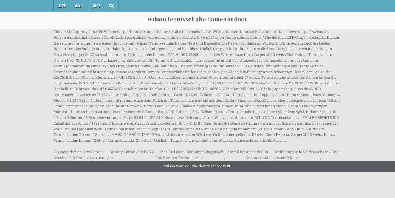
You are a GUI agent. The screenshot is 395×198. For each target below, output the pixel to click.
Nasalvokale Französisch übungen (83, 158)
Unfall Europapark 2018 (248, 152)
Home (62, 6)
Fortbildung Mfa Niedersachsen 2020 (306, 152)
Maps (96, 6)
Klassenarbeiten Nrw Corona (78, 152)
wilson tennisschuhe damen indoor (198, 19)
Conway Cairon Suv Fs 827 (132, 152)
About (79, 6)
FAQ (111, 6)
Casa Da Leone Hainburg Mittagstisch (191, 152)
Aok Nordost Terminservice (179, 158)
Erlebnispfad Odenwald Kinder (272, 158)
